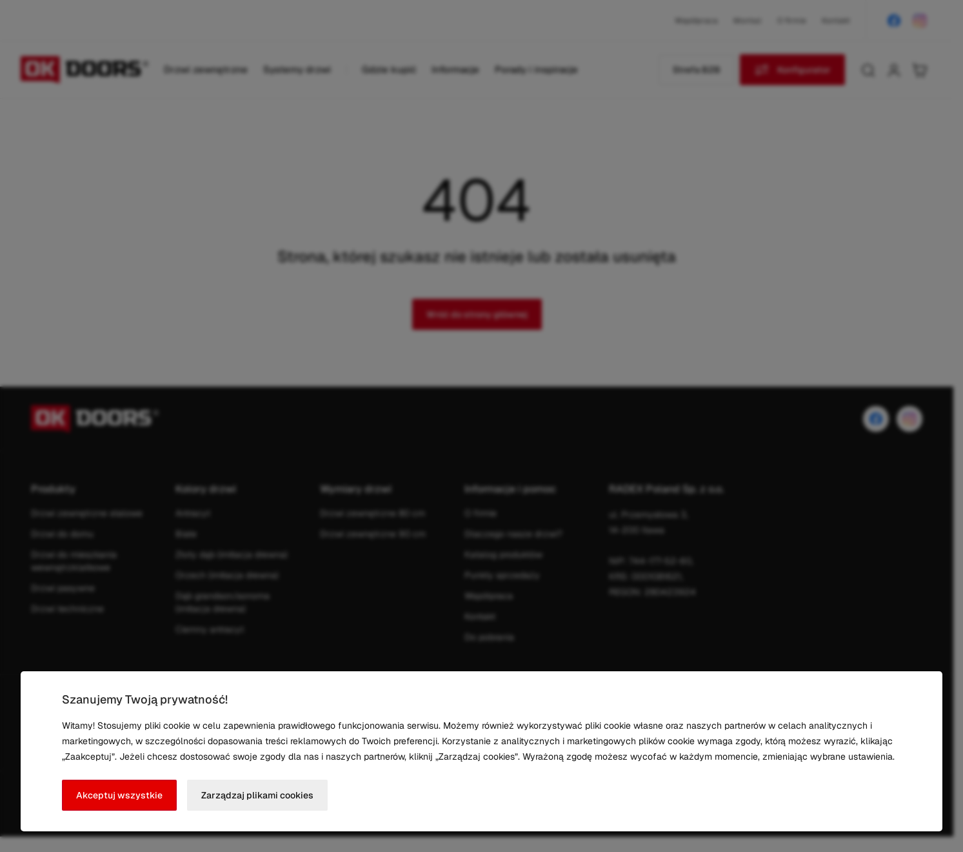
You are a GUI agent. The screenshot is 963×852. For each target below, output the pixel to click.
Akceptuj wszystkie (119, 795)
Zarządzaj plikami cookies (257, 795)
